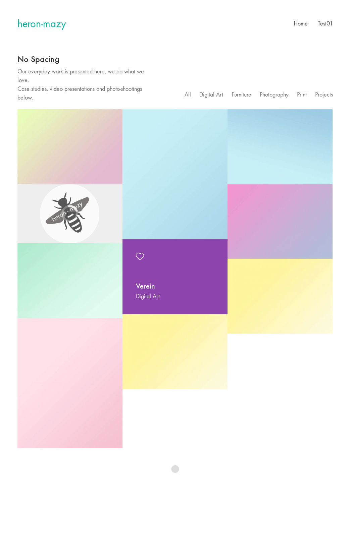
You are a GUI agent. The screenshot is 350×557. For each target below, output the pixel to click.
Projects (324, 94)
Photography (274, 94)
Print (302, 94)
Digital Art (211, 94)
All (188, 94)
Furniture (241, 94)
